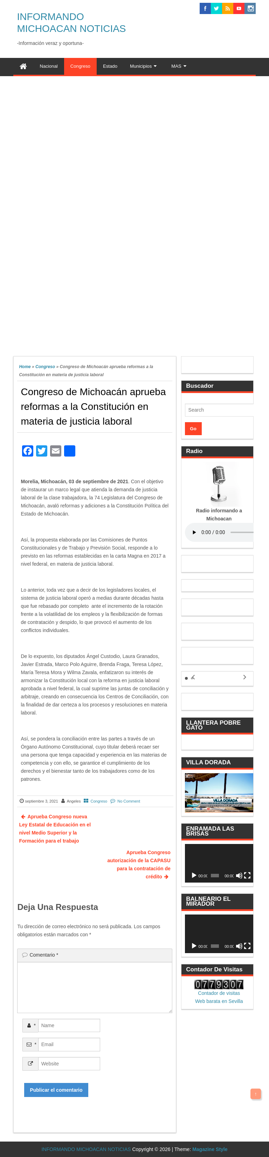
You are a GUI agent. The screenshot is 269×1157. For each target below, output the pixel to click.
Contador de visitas (219, 993)
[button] (186, 678)
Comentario (43, 955)
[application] (219, 863)
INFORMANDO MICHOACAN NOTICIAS (86, 1149)
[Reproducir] (194, 875)
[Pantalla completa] (247, 875)
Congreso (45, 366)
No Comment (128, 801)
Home (24, 366)
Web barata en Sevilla (219, 1001)
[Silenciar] (239, 875)
